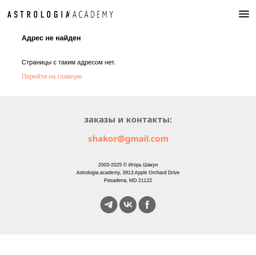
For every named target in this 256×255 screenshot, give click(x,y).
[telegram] (108, 204)
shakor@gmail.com (128, 138)
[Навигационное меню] (244, 14)
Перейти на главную (52, 76)
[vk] (128, 204)
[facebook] (147, 204)
